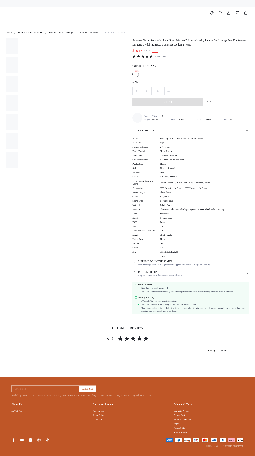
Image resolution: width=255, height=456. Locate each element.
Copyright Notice (181, 411)
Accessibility (179, 428)
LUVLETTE (16, 411)
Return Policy (98, 415)
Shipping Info (98, 411)
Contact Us (97, 419)
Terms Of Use (145, 395)
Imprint (177, 423)
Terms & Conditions (182, 419)
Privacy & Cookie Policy (124, 395)
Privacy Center (180, 415)
